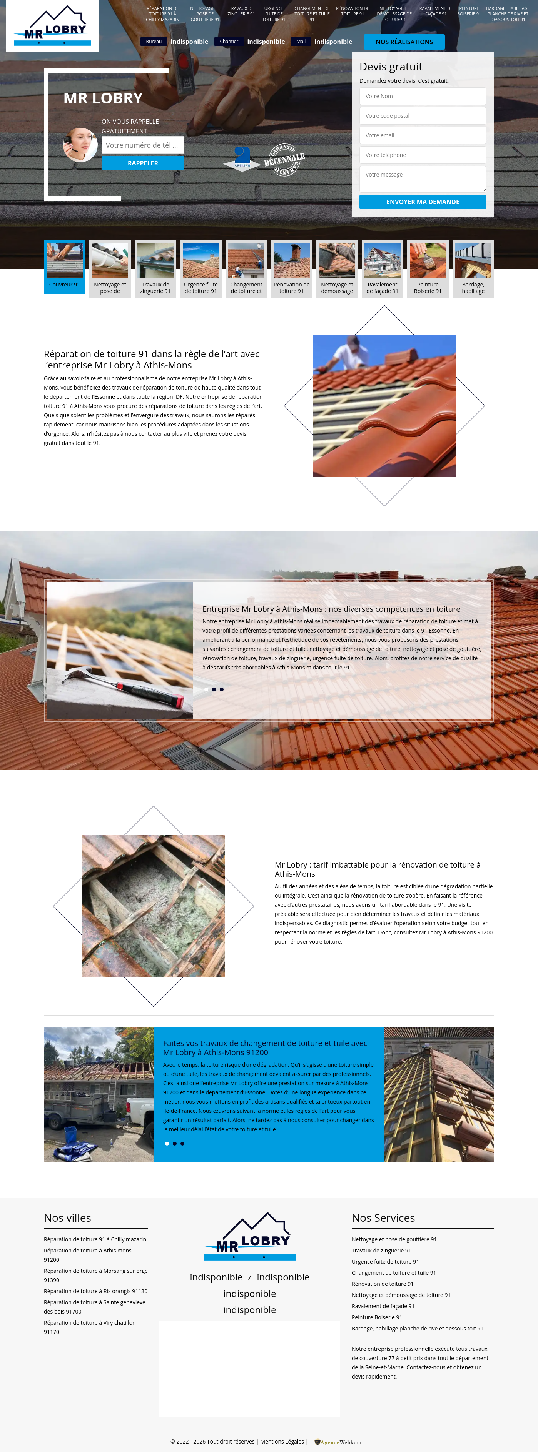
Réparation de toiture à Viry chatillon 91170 (90, 1327)
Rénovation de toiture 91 (352, 11)
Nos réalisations (404, 42)
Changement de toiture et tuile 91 (312, 13)
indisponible (189, 41)
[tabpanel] (342, 641)
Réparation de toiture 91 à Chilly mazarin (162, 13)
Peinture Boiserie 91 (469, 11)
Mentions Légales (282, 1441)
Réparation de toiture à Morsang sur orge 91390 (96, 1275)
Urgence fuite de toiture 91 (274, 13)
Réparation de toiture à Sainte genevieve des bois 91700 (94, 1307)
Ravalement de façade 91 (436, 11)
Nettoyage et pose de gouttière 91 (205, 13)
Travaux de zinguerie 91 (241, 11)
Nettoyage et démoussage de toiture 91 (394, 13)
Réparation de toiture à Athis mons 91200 (88, 1255)
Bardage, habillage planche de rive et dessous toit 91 (508, 13)
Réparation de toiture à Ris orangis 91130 (95, 1291)
